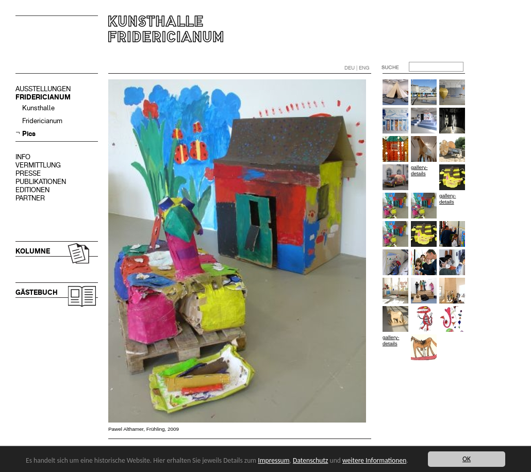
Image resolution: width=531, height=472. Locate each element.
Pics (29, 134)
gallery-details (419, 170)
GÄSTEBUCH (36, 292)
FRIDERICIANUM (43, 97)
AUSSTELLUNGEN (43, 89)
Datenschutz (310, 460)
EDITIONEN (32, 190)
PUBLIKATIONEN (40, 182)
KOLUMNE (32, 251)
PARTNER (30, 198)
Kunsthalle (38, 108)
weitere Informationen (374, 460)
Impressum (273, 460)
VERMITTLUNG (38, 165)
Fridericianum (42, 121)
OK (466, 458)
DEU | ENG (357, 68)
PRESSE (28, 173)
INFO (22, 157)
